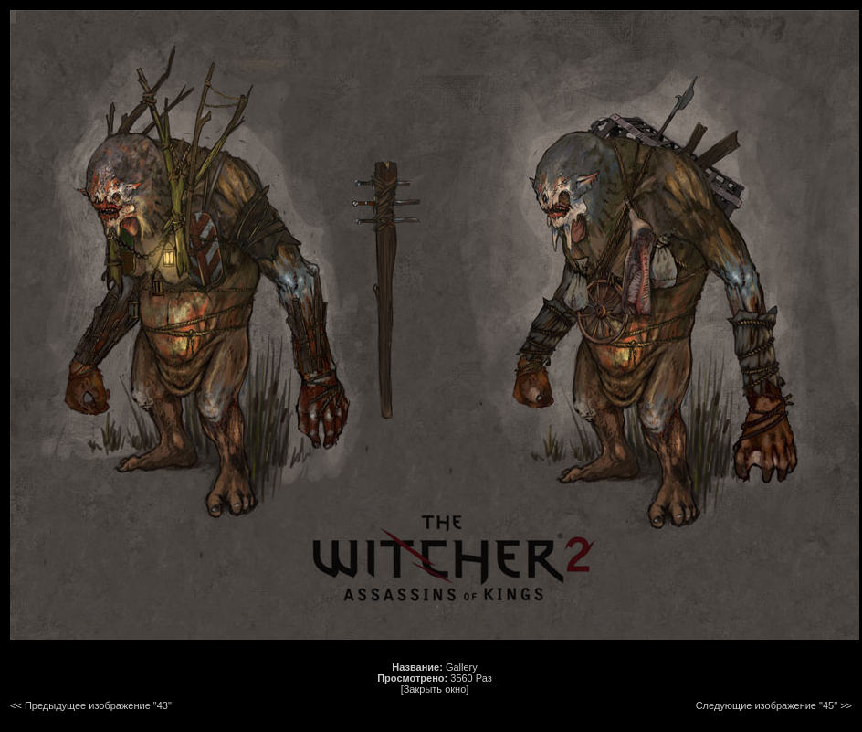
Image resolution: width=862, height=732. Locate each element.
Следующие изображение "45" (766, 705)
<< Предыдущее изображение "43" (91, 705)
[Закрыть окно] (435, 689)
